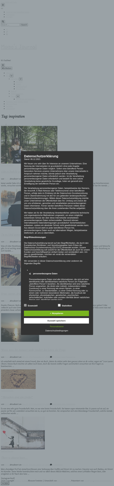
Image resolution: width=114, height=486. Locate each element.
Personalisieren (57, 326)
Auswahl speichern (56, 321)
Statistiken (65, 305)
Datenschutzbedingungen (56, 331)
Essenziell (30, 305)
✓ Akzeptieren (56, 313)
